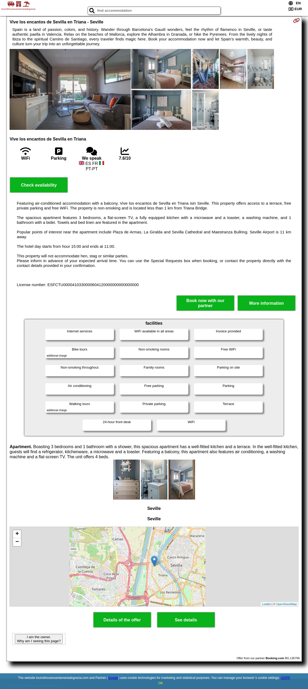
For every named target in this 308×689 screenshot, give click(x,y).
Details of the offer (122, 620)
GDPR (285, 678)
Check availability (39, 185)
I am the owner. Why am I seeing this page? (39, 639)
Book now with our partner (205, 303)
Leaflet (266, 604)
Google (113, 678)
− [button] (17, 542)
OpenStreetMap (286, 604)
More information (266, 303)
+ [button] (17, 534)
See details (186, 620)
